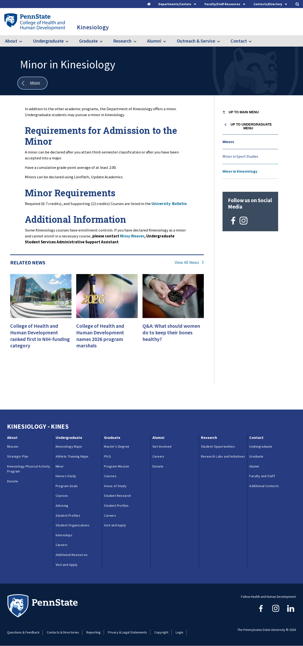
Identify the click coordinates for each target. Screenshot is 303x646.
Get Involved (162, 446)
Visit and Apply (67, 565)
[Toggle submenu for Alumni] (167, 41)
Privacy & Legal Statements (127, 632)
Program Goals (67, 486)
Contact (239, 41)
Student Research (117, 495)
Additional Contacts (264, 486)
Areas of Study (115, 486)
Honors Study (66, 476)
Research (122, 41)
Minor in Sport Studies (240, 156)
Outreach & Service (196, 41)
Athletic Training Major (72, 456)
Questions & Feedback (23, 632)
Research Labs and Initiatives (223, 459)
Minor (60, 466)
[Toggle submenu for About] (23, 41)
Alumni (154, 41)
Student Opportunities (218, 446)
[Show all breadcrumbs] (32, 83)
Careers (62, 545)
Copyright (161, 632)
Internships (64, 535)
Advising (62, 505)
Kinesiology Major (69, 446)
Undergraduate (48, 41)
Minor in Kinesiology (240, 171)
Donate (12, 481)
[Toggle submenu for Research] (138, 41)
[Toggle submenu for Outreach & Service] (221, 41)
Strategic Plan (17, 456)
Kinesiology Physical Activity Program (28, 469)
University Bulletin (169, 203)
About (11, 41)
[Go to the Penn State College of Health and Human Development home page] (34, 21)
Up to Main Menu (244, 112)
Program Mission (116, 466)
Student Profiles (68, 515)
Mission (12, 446)
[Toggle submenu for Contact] (253, 41)
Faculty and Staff (262, 476)
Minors (228, 141)
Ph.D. (107, 456)
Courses (62, 495)
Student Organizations (72, 525)
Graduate (88, 41)
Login (179, 632)
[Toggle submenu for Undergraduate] (70, 41)
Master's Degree (116, 446)
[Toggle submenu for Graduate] (104, 41)
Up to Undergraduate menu (251, 126)
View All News (187, 262)
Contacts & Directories (63, 632)
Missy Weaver (132, 236)
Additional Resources (72, 555)
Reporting (93, 632)
